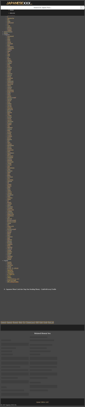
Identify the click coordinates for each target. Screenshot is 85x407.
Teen (8, 37)
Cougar (9, 227)
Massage (9, 112)
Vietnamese (10, 46)
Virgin (9, 190)
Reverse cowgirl (11, 97)
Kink (41, 322)
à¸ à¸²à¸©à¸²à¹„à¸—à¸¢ (13, 278)
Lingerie (9, 257)
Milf (8, 114)
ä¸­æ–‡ (9, 275)
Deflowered (10, 22)
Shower (9, 147)
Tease (8, 169)
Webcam (9, 181)
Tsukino (9, 30)
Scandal (9, 69)
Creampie (9, 208)
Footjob (9, 165)
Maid (8, 130)
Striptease (10, 236)
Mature (9, 76)
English (9, 262)
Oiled (8, 196)
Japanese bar (10, 18)
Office (9, 72)
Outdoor (9, 49)
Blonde (9, 259)
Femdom (9, 251)
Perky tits (50, 322)
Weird (9, 205)
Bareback (9, 170)
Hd (8, 182)
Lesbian (9, 63)
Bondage (9, 242)
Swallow (9, 159)
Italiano (9, 266)
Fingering (9, 108)
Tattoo (9, 154)
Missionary (10, 156)
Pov (8, 224)
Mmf (8, 238)
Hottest (12, 10)
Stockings (10, 256)
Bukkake (9, 239)
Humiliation (10, 145)
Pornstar (9, 148)
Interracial (10, 109)
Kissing (9, 185)
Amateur (9, 87)
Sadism (9, 96)
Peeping (9, 123)
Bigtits (9, 70)
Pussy (8, 188)
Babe (8, 45)
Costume (9, 136)
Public (9, 93)
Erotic (9, 66)
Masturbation (10, 168)
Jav (8, 57)
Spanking (9, 244)
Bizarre (9, 202)
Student (9, 103)
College (9, 115)
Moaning (9, 160)
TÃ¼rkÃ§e (10, 271)
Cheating (9, 61)
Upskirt (9, 184)
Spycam (9, 106)
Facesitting (10, 179)
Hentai (9, 138)
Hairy (8, 235)
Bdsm (8, 175)
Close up (9, 248)
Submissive (10, 82)
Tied (8, 217)
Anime (9, 223)
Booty (9, 58)
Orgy (8, 166)
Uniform (9, 129)
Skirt (8, 64)
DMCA (43, 402)
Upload (38, 402)
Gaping (9, 250)
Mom (8, 39)
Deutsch (9, 263)
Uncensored (10, 36)
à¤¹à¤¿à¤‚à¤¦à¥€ (11, 280)
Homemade (10, 162)
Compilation (10, 48)
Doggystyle (10, 150)
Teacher (9, 105)
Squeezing (10, 212)
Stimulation (10, 215)
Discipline (10, 206)
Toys (8, 178)
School (9, 42)
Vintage (9, 163)
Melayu (9, 27)
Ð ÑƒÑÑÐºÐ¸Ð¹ (12, 268)
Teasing (9, 88)
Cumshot (9, 211)
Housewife (10, 84)
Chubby (9, 124)
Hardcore (9, 73)
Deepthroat (10, 194)
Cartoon (9, 120)
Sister (8, 40)
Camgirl (9, 203)
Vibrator (9, 144)
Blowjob (9, 218)
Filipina (9, 253)
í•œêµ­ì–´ (9, 277)
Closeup (9, 193)
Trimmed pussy (30, 322)
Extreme (9, 117)
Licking (9, 132)
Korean (9, 232)
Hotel (8, 102)
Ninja (8, 21)
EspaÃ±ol (10, 270)
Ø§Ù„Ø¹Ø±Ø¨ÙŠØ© (13, 281)
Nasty (8, 142)
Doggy (9, 199)
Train (8, 25)
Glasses (9, 60)
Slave (8, 151)
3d (8, 52)
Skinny (9, 85)
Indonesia (9, 127)
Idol (8, 141)
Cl (8, 24)
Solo (8, 173)
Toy (24, 322)
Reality (9, 79)
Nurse (8, 94)
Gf (8, 200)
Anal (8, 54)
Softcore (9, 75)
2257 (47, 402)
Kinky (9, 245)
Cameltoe (9, 197)
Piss (8, 19)
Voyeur (9, 118)
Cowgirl (9, 230)
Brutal (9, 111)
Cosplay (9, 135)
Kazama (9, 28)
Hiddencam (10, 81)
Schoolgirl (10, 43)
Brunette (9, 139)
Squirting (9, 247)
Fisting (9, 133)
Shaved (9, 100)
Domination (10, 90)
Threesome (10, 121)
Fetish (45, 322)
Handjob (9, 99)
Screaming (10, 157)
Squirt (9, 172)
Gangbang (10, 78)
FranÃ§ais (10, 265)
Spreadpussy (10, 153)
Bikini (9, 233)
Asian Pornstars (8, 31)
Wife (8, 55)
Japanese (9, 322)
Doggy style (10, 91)
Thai (8, 126)
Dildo (8, 187)
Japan (8, 51)
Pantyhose (10, 176)
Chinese (9, 191)
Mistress (9, 241)
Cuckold (9, 67)
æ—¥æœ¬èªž (10, 274)
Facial (9, 254)
